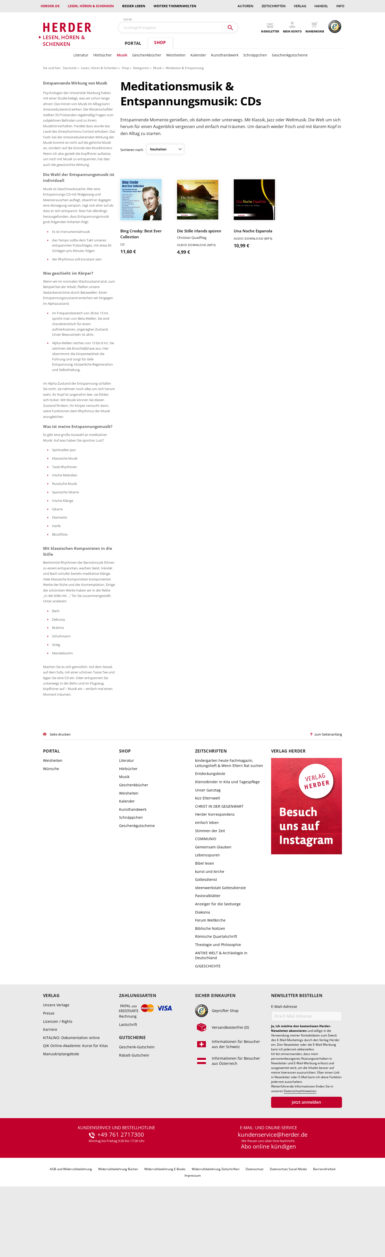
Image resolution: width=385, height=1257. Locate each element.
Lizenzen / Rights (57, 1076)
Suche (127, 19)
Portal (133, 43)
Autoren (245, 6)
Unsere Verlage (56, 1060)
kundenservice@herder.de (272, 1189)
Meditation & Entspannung (185, 68)
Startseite (70, 68)
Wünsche (51, 823)
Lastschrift (128, 1079)
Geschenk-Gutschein (137, 1102)
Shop (160, 42)
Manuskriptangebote (61, 1109)
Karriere (50, 1084)
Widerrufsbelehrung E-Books (165, 1224)
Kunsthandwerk (224, 55)
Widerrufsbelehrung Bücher (118, 1224)
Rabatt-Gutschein (134, 1110)
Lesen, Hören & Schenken (91, 6)
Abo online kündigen (268, 1201)
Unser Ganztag (208, 844)
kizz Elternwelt (207, 853)
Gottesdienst (206, 934)
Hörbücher (102, 55)
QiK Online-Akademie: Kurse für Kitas (75, 1100)
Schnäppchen (255, 55)
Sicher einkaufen (215, 1050)
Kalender (198, 55)
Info (340, 6)
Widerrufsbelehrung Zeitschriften (215, 1224)
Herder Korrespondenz (215, 869)
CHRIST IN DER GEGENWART (219, 861)
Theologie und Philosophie (218, 999)
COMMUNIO (205, 893)
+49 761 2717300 (120, 1189)
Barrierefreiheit (324, 1224)
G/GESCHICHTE (208, 1020)
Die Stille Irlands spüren (199, 230)
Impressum (193, 1230)
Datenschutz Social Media (288, 1224)
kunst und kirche (209, 926)
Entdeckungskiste (210, 828)
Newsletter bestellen (296, 1050)
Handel (321, 6)
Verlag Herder (288, 806)
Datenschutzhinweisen (300, 1146)
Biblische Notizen (210, 983)
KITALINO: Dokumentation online (71, 1092)
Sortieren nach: (132, 149)
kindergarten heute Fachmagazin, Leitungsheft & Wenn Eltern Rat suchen (229, 818)
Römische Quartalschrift (216, 991)
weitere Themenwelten (175, 6)
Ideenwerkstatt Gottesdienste (220, 942)
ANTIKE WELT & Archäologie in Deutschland (221, 1010)
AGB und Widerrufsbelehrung (71, 1224)
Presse (48, 1068)
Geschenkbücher (146, 55)
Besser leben (133, 6)
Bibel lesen (204, 918)
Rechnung (128, 1071)
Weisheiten (176, 55)
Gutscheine (132, 1092)
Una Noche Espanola (253, 230)
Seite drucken (60, 789)
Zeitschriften (274, 6)
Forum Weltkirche (210, 975)
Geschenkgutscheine (290, 55)
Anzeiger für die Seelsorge (218, 959)
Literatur (80, 55)
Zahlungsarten (137, 1050)
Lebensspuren (207, 910)
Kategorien (141, 68)
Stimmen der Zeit (210, 885)
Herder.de (50, 6)
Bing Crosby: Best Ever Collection (141, 233)
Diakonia (202, 967)
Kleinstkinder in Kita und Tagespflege (227, 836)
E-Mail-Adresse (284, 1061)
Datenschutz (255, 1224)
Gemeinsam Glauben (213, 901)
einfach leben (207, 877)
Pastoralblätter (208, 950)
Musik (122, 55)
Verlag (300, 6)
